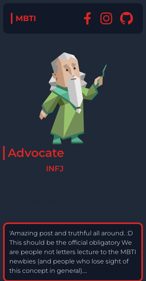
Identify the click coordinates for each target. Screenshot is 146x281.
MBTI (26, 18)
